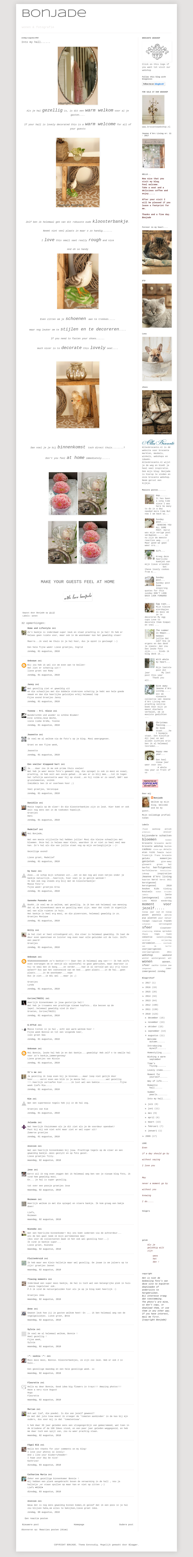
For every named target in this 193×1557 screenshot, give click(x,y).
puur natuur (165, 918)
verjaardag (166, 940)
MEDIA (154, 901)
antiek (168, 829)
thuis (145, 934)
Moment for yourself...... (157, 1075)
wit (170, 958)
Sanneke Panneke (37, 900)
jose (30, 1170)
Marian (31, 1409)
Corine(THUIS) (35, 998)
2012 (148, 1005)
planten (152, 918)
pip (144, 918)
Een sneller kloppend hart (43, 764)
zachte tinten (159, 965)
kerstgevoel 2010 (157, 886)
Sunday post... (160, 578)
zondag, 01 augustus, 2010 (43, 651)
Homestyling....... (159, 1053)
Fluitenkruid (35, 1258)
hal (170, 864)
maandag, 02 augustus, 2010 (44, 1160)
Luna (144, 901)
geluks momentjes (157, 858)
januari (153, 1131)
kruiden (168, 892)
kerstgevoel (149, 883)
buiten (168, 846)
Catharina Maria (37, 1474)
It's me (31, 1072)
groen (160, 864)
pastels (156, 915)
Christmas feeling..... (163, 723)
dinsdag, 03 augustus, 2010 (44, 1465)
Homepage (79, 1524)
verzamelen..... (151, 943)
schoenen (146, 924)
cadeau (146, 849)
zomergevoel (149, 971)
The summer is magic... (163, 631)
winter (145, 958)
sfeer (147, 928)
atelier (168, 832)
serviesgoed (165, 924)
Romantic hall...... (154, 1086)
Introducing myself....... (156, 1047)
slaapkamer (166, 928)
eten (144, 852)
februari (153, 1126)
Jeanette (32, 735)
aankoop (156, 829)
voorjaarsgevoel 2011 (157, 952)
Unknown (31, 661)
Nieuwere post (30, 1524)
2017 (148, 983)
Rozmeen (31, 1199)
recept (146, 921)
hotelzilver (166, 871)
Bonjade (54, 14)
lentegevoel (150, 897)
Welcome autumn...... (156, 1040)
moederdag (166, 901)
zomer (169, 968)
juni (151, 1108)
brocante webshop (152, 846)
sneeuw (157, 931)
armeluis (146, 832)
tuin (169, 934)
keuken (146, 889)
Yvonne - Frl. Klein (39, 711)
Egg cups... (163, 604)
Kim (29, 1099)
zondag (161, 971)
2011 (148, 1009)
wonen (35, 616)
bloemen (149, 840)
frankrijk (147, 855)
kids (156, 889)
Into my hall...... (159, 1099)
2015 (148, 992)
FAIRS (152, 852)
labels (145, 895)
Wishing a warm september (156, 1058)
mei (150, 1113)
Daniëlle (32, 803)
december (153, 1018)
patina (168, 915)
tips (157, 934)
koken (158, 892)
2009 (148, 1136)
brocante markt (163, 843)
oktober (153, 1026)
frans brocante (163, 855)
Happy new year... (161, 752)
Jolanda (31, 1122)
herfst (146, 867)
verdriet (146, 940)
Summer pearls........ (157, 1093)
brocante (147, 843)
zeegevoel (146, 969)
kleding (168, 889)
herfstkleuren (149, 871)
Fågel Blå (33, 1445)
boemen (168, 840)
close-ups (157, 849)
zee (170, 965)
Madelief (32, 829)
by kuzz (31, 871)
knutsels (147, 892)
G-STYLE (31, 1025)
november (153, 1022)
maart (152, 1122)
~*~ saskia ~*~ (36, 1356)
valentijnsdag (164, 937)
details (168, 849)
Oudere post (126, 1524)
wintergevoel (159, 958)
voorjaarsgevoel (151, 949)
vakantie (147, 937)
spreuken (167, 931)
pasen (145, 915)
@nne (30, 1309)
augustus (153, 1035)
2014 (148, 996)
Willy (30, 930)
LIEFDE (168, 898)
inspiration (164, 873)
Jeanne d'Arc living (157, 876)
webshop (147, 955)
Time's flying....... (156, 1064)
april (152, 1117)
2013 (148, 1000)
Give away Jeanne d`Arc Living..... (163, 688)
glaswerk (146, 864)
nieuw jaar (148, 912)
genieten (148, 861)
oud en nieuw (164, 912)
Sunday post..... (161, 520)
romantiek (157, 921)
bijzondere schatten (157, 835)
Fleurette (33, 1383)
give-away (166, 861)
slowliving (147, 931)
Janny (30, 684)
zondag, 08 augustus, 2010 (43, 1512)
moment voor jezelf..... (157, 906)
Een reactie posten (36, 1518)
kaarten (146, 880)
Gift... (160, 551)
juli (151, 1104)
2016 (148, 987)
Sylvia (31, 1329)
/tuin (145, 829)
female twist (164, 852)
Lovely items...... (159, 1070)
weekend (167, 955)
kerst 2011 (166, 880)
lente (168, 894)
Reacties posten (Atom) (53, 1530)
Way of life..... (157, 1081)
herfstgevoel (162, 867)
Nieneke (31, 1229)
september (154, 1031)
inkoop (145, 874)
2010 (148, 1014)
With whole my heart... (163, 660)
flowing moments (37, 1279)
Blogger (133, 1545)
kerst (155, 879)
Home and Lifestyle (39, 628)
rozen (168, 920)
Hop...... (161, 495)
